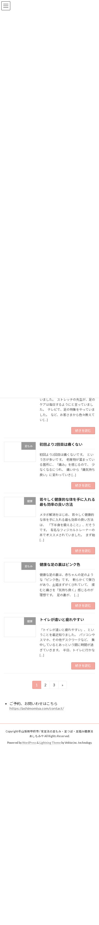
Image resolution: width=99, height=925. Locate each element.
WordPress (29, 742)
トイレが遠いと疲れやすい (62, 619)
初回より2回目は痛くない (61, 444)
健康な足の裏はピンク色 (60, 564)
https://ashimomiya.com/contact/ (37, 708)
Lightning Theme (50, 742)
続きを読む (83, 431)
